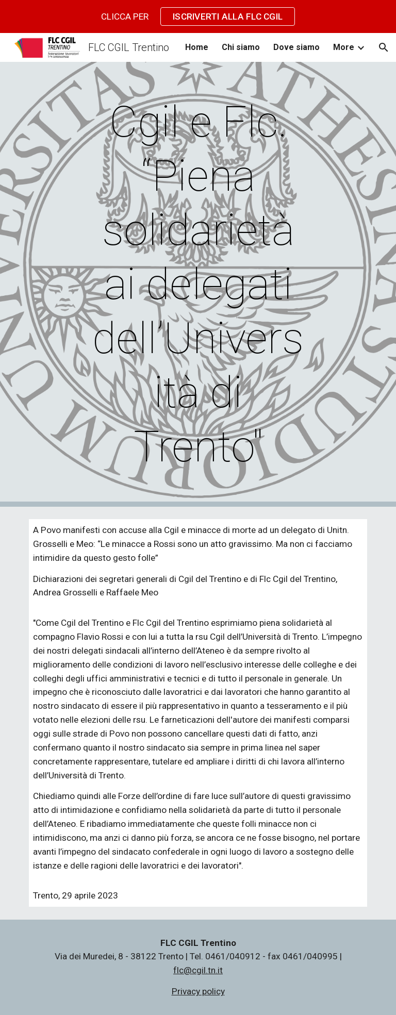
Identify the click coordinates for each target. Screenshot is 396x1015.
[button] (383, 47)
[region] (198, 16)
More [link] (343, 47)
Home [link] (196, 47)
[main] (198, 284)
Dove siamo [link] (296, 47)
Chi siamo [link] (241, 47)
